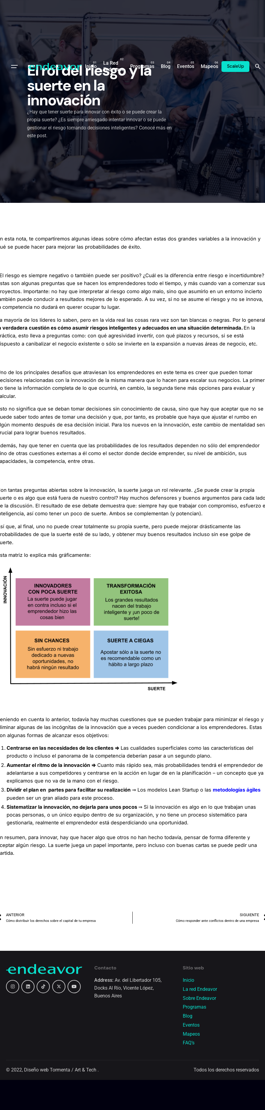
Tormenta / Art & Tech (74, 1070)
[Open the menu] (14, 66)
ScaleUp (235, 66)
